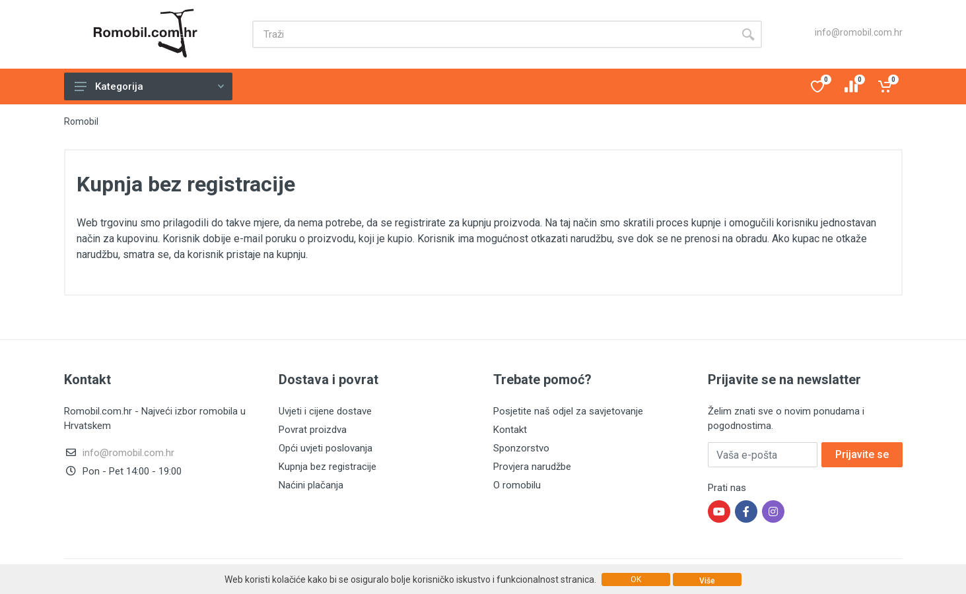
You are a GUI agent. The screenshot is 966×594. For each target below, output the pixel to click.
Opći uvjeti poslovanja (325, 448)
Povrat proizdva (313, 430)
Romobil (81, 121)
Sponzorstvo (521, 448)
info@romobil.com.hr (859, 32)
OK (636, 579)
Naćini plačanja (311, 485)
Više (707, 580)
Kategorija (149, 86)
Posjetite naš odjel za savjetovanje (568, 411)
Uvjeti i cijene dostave (325, 411)
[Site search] (493, 34)
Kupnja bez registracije (327, 467)
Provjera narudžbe (532, 467)
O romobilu (517, 485)
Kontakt (510, 430)
